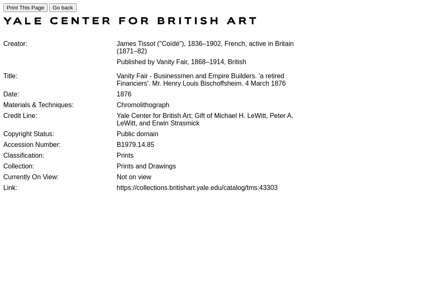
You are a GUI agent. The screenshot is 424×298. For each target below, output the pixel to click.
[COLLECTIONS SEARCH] (129, 22)
